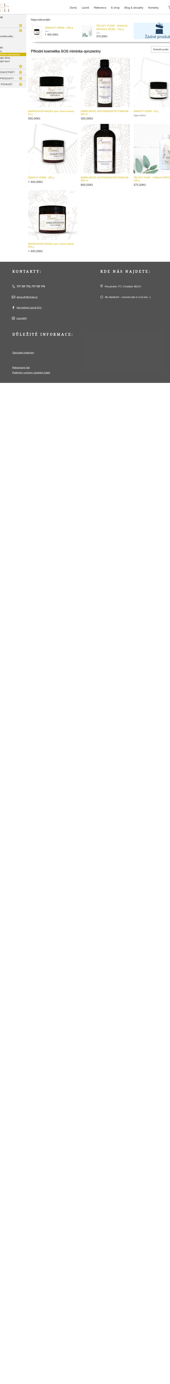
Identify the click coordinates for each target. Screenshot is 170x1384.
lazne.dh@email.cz (27, 297)
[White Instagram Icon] (13, 318)
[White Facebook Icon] (13, 308)
